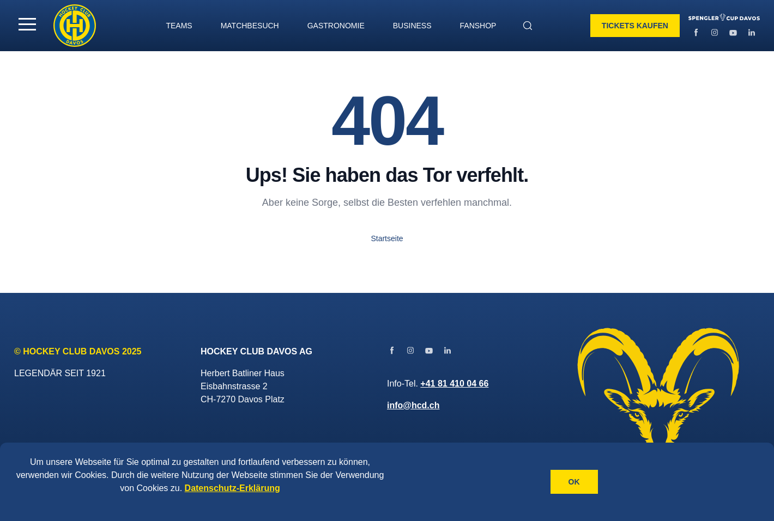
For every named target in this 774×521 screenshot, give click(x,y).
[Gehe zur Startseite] (74, 25)
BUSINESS (412, 25)
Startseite (387, 238)
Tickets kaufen (635, 25)
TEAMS (179, 25)
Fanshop (478, 25)
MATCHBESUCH (250, 25)
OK (574, 481)
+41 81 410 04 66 (454, 383)
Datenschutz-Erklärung (232, 488)
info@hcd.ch (413, 405)
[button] (27, 24)
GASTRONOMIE (336, 25)
